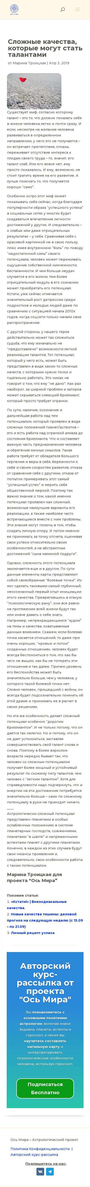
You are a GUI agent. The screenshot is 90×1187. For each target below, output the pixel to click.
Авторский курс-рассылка (34, 1154)
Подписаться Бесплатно (45, 1088)
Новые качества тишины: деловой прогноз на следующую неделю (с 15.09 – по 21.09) (45, 920)
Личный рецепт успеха (32, 933)
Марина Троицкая (29, 63)
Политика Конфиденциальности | (42, 1149)
